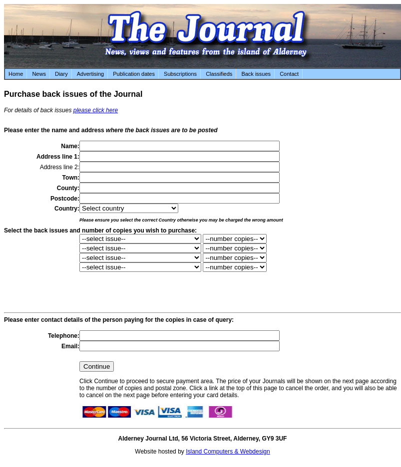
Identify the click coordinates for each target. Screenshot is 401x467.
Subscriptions (180, 74)
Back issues (256, 74)
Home (15, 74)
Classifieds (219, 74)
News (39, 74)
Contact (289, 74)
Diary (61, 74)
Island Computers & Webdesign (228, 451)
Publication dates (134, 74)
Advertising (90, 74)
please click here (95, 110)
